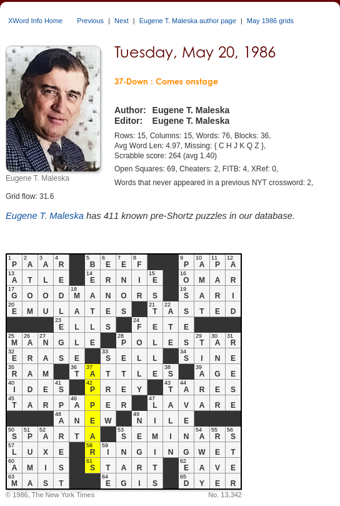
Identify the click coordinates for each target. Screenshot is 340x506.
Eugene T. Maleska (45, 216)
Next (121, 20)
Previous (90, 20)
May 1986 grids (270, 20)
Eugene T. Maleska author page (187, 20)
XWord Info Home (35, 20)
